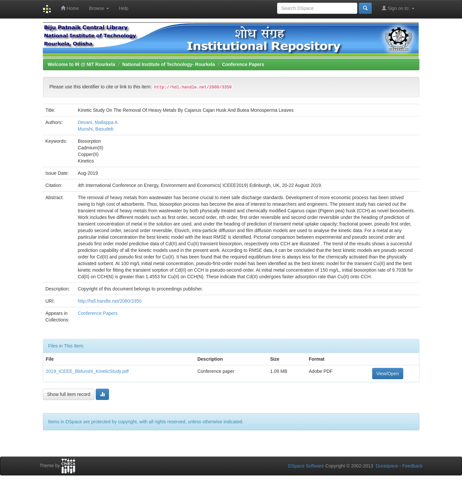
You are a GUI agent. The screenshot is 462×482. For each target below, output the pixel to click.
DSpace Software (306, 465)
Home (70, 8)
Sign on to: (398, 8)
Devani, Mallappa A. (98, 122)
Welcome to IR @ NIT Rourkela (81, 64)
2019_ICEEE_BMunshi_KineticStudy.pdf (87, 371)
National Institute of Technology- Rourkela (168, 64)
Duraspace (387, 465)
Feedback (412, 465)
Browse (99, 8)
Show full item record (68, 394)
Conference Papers (243, 64)
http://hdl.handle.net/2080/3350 (110, 301)
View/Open (387, 373)
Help (123, 8)
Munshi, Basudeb (96, 129)
